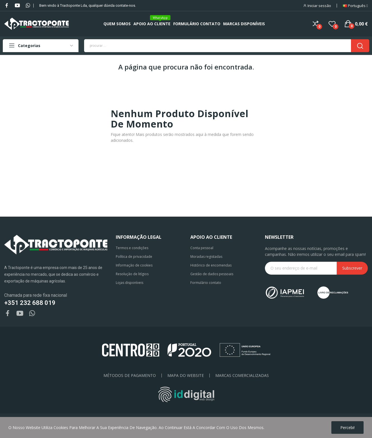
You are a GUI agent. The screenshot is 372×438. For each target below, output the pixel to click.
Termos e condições (132, 247)
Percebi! (347, 427)
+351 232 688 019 (30, 302)
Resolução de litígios (132, 274)
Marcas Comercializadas (242, 375)
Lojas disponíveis (129, 282)
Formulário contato (205, 282)
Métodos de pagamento (129, 375)
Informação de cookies (134, 265)
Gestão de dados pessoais (211, 274)
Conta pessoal (201, 247)
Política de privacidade (134, 256)
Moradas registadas (206, 256)
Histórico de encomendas (211, 265)
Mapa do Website (185, 375)
